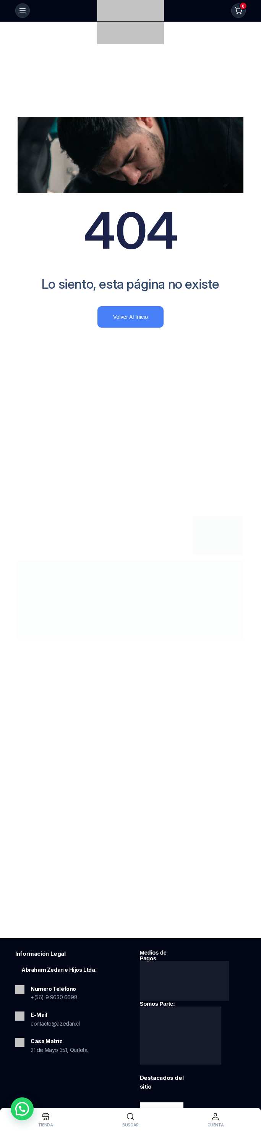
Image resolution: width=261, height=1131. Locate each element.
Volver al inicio (130, 317)
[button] (22, 1108)
